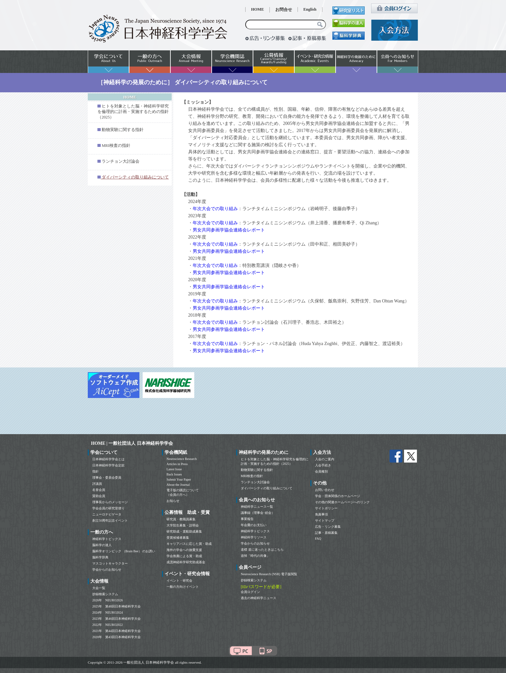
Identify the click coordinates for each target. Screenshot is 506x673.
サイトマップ (324, 520)
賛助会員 (98, 496)
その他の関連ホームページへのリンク (342, 502)
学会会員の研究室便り (108, 508)
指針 (95, 471)
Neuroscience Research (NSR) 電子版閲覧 (269, 574)
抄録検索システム (105, 594)
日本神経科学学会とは (108, 459)
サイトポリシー (326, 508)
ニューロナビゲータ (106, 514)
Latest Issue (174, 469)
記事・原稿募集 (326, 533)
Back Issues (174, 474)
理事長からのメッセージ (110, 502)
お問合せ (283, 9)
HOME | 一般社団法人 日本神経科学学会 (132, 443)
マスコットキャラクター (110, 563)
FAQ (318, 538)
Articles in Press (177, 464)
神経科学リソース (254, 537)
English (310, 9)
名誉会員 (98, 490)
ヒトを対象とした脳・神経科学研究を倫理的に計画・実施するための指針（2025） (133, 111)
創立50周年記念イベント (110, 520)
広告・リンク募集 (328, 526)
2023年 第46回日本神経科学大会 (116, 618)
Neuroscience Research (182, 459)
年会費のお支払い (254, 525)
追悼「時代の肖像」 (255, 555)
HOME (257, 9)
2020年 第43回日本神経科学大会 (116, 637)
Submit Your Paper (179, 479)
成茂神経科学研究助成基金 (186, 562)
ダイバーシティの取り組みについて (266, 488)
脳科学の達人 (102, 545)
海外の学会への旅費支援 (184, 550)
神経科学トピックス (106, 539)
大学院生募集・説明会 (183, 525)
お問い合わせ (324, 490)
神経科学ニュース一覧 (257, 506)
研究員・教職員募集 (181, 519)
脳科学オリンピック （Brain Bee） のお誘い (123, 551)
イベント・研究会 (179, 580)
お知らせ (173, 501)
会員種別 (321, 471)
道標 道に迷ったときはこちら (262, 549)
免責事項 (321, 514)
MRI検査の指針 (116, 145)
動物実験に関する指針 (123, 129)
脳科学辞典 (100, 557)
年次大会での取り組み (215, 208)
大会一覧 (98, 588)
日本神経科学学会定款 (108, 465)
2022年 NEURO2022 (107, 625)
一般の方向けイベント (183, 586)
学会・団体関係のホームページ (337, 496)
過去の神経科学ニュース (258, 598)
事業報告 (247, 519)
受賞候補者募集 (178, 537)
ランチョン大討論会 (120, 161)
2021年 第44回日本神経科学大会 (116, 631)
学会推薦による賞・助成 (184, 556)
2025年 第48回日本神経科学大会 (116, 606)
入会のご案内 (324, 459)
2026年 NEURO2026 (107, 600)
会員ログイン (250, 592)
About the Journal (178, 484)
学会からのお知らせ (106, 569)
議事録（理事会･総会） (258, 513)
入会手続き (323, 465)
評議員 (97, 483)
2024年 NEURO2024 (107, 612)
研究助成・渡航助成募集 (184, 531)
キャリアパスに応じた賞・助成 (189, 544)
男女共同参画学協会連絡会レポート (229, 230)
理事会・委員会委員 (106, 477)
